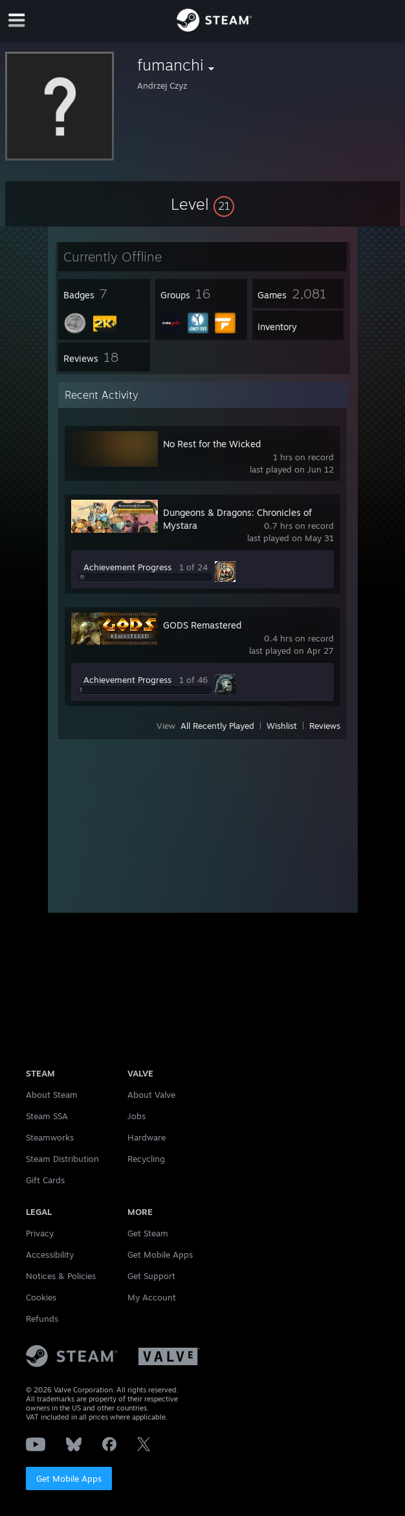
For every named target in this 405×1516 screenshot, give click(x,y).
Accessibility (50, 1254)
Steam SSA (47, 1116)
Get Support (151, 1276)
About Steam (52, 1094)
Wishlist (282, 725)
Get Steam (147, 1233)
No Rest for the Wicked (212, 443)
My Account (151, 1297)
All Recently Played (217, 725)
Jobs (136, 1116)
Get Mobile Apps (69, 1478)
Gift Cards (45, 1180)
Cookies (41, 1297)
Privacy (40, 1233)
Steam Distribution (62, 1159)
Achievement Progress (127, 567)
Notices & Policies (61, 1276)
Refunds (42, 1318)
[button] (202, 204)
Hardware (146, 1137)
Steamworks (50, 1137)
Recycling (146, 1159)
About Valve (151, 1094)
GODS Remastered (202, 624)
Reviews (324, 725)
